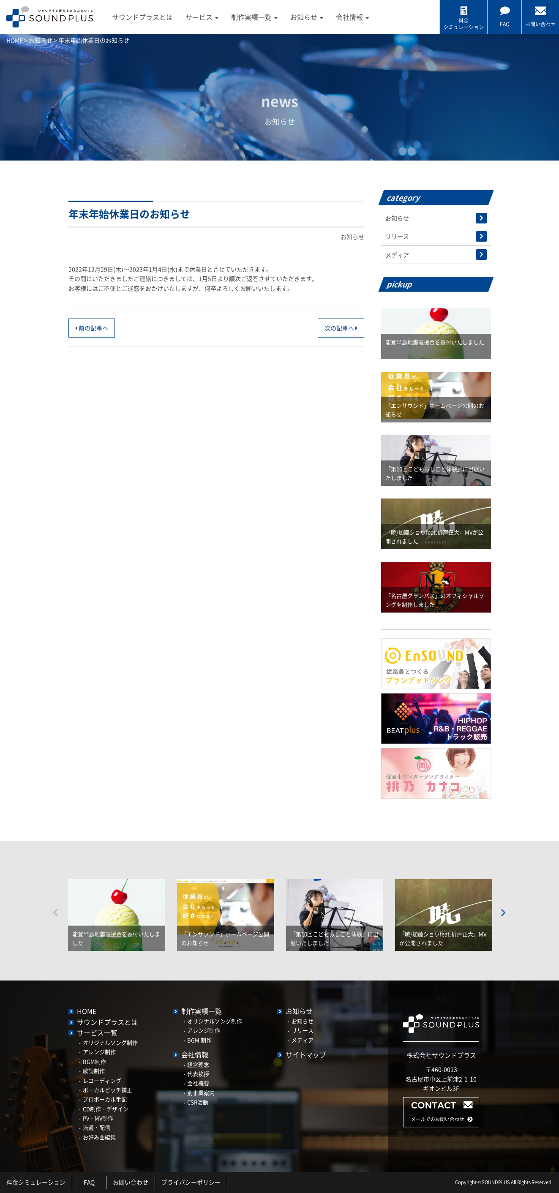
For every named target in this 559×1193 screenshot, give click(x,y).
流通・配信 (96, 1127)
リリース (397, 236)
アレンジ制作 (99, 1052)
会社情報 (352, 17)
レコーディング (102, 1080)
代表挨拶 (198, 1074)
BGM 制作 (199, 1040)
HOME (86, 1011)
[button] (441, 1125)
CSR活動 (197, 1102)
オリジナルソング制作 (110, 1042)
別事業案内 (201, 1093)
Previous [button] (56, 913)
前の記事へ (91, 328)
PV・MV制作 (98, 1118)
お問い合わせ (130, 1182)
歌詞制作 (94, 1071)
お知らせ (307, 17)
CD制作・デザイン (105, 1109)
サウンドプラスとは (142, 17)
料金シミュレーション (35, 1182)
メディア (397, 255)
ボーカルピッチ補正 (107, 1090)
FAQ (89, 1182)
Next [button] (503, 913)
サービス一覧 (97, 1032)
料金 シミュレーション (463, 23)
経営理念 (198, 1064)
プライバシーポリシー (191, 1182)
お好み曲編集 (99, 1137)
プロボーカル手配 (105, 1099)
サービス (202, 17)
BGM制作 (94, 1061)
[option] (116, 908)
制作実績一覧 (255, 17)
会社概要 (198, 1083)
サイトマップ (306, 1054)
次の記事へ (340, 328)
